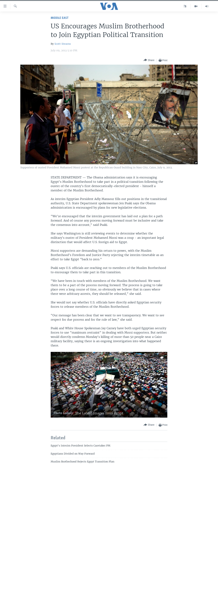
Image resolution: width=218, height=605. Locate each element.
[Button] (149, 60)
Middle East (59, 18)
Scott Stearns (62, 43)
